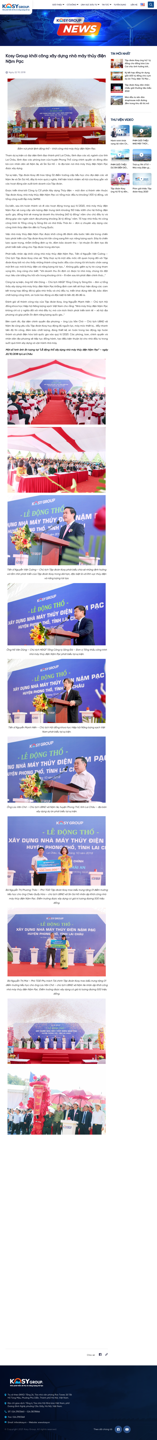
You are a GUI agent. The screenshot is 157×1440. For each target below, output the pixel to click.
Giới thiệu (57, 5)
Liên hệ (134, 5)
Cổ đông (71, 5)
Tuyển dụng (120, 5)
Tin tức (105, 5)
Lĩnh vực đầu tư (89, 5)
